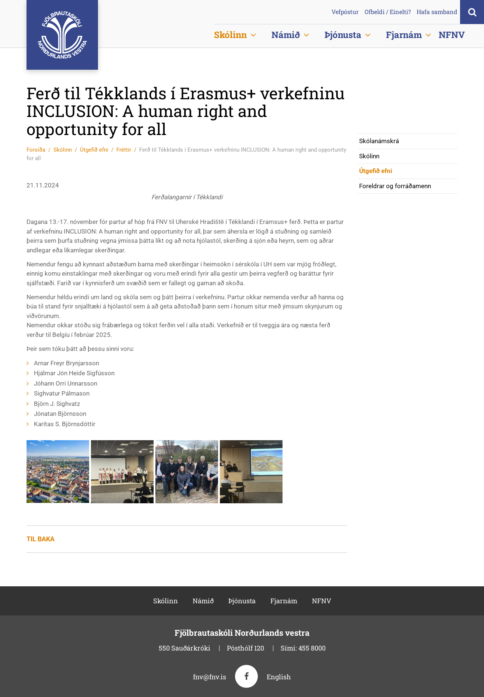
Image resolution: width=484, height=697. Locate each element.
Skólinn (62, 149)
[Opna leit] (472, 12)
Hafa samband (437, 11)
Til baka (41, 539)
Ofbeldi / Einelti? (388, 11)
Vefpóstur (345, 11)
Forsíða (36, 149)
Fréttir (123, 149)
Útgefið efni (94, 149)
